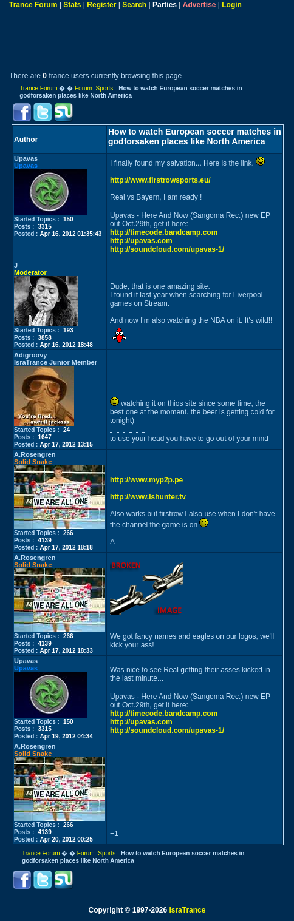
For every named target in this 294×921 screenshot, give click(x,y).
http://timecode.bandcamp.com (163, 232)
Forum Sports (94, 88)
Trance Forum (33, 5)
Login (232, 5)
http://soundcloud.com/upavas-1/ (167, 249)
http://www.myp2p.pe (146, 480)
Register (101, 5)
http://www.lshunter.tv (148, 497)
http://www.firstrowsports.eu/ (160, 180)
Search (134, 5)
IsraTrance (187, 910)
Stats (72, 5)
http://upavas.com (141, 241)
